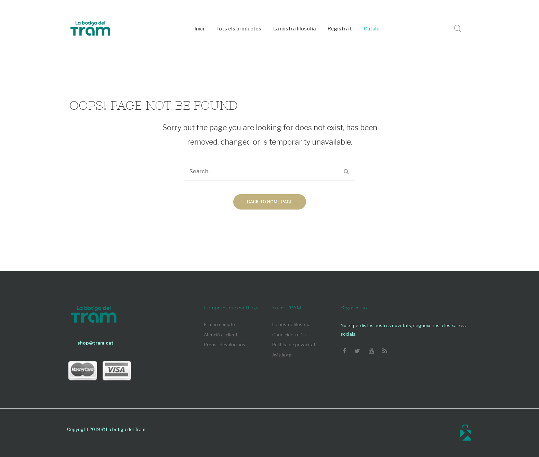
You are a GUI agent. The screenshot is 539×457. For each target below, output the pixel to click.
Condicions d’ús (289, 334)
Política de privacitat (293, 344)
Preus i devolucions (224, 344)
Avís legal (282, 355)
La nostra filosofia (291, 324)
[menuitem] (199, 29)
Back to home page (269, 201)
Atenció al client (220, 334)
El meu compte (219, 324)
